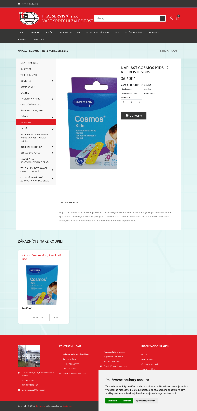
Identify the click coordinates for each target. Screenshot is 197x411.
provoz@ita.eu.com (36, 389)
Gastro (25, 92)
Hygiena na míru (38, 98)
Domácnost (28, 86)
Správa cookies (148, 369)
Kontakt (39, 39)
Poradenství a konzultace (103, 32)
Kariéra (22, 39)
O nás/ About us (70, 32)
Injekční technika (38, 147)
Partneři (154, 32)
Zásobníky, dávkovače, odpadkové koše (38, 169)
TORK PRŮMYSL (29, 75)
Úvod (21, 32)
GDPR (144, 354)
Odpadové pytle (38, 152)
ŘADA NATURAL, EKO (32, 110)
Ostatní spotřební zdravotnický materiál (38, 179)
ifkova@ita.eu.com (118, 366)
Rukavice (26, 69)
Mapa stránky (147, 359)
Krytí (38, 128)
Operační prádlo (31, 104)
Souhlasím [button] (112, 401)
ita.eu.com (40, 405)
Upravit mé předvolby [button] (145, 401)
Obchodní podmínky (150, 364)
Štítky (38, 116)
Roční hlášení (134, 32)
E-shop (35, 32)
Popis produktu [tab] (71, 202)
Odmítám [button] (127, 401)
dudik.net (67, 405)
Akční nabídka (29, 63)
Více (56, 317)
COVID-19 (38, 80)
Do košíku (133, 115)
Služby (50, 32)
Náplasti (174, 51)
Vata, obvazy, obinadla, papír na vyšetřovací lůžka (35, 137)
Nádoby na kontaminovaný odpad (35, 160)
